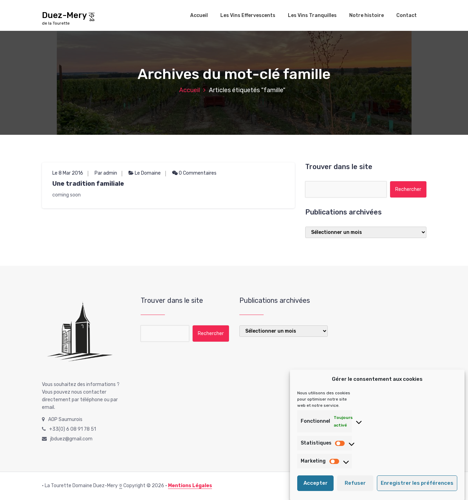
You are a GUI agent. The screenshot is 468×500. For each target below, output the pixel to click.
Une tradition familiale (88, 183)
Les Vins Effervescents (247, 15)
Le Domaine (148, 173)
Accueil (199, 15)
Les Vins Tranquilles (312, 15)
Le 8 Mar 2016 (67, 173)
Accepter (315, 489)
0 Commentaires (194, 173)
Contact (406, 15)
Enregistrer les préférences (417, 489)
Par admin (106, 173)
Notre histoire (366, 15)
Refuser (355, 489)
